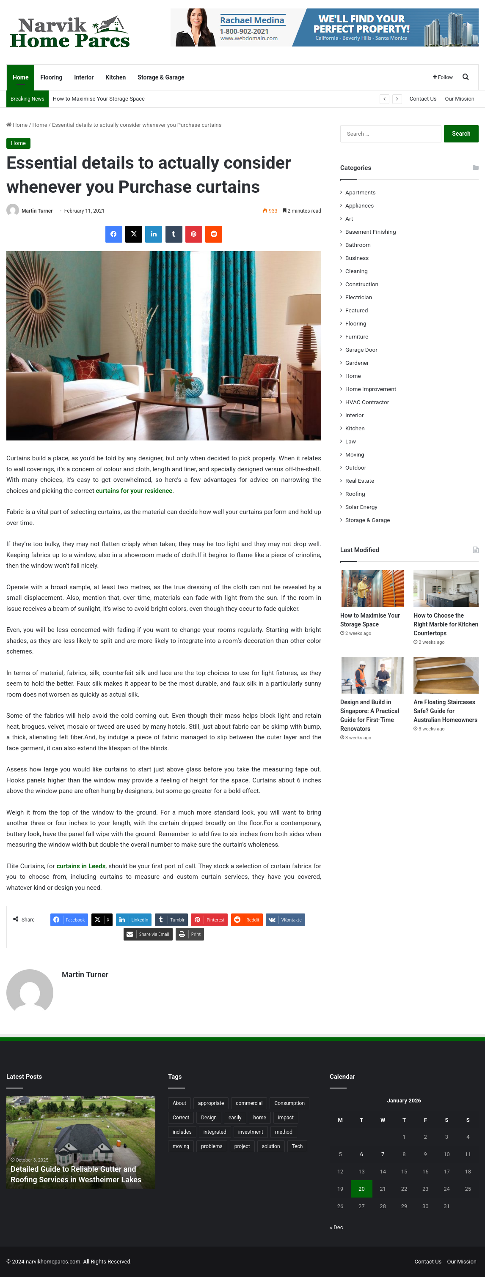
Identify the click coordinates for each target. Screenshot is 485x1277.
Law (350, 441)
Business (357, 257)
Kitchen (115, 77)
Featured (356, 310)
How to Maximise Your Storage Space (99, 99)
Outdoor (355, 467)
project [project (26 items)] (242, 1146)
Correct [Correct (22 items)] (181, 1118)
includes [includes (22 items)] (182, 1132)
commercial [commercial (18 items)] (249, 1103)
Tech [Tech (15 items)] (297, 1146)
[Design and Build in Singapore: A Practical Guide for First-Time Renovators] (372, 675)
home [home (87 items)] (260, 1118)
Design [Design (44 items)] (209, 1118)
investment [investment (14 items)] (250, 1132)
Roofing (355, 493)
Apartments (360, 192)
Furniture (356, 336)
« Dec (336, 1227)
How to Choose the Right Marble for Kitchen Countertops (445, 624)
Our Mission (459, 99)
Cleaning (356, 271)
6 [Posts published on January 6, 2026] (361, 1154)
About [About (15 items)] (179, 1103)
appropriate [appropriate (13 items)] (211, 1103)
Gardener (357, 362)
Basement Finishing (370, 231)
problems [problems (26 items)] (211, 1146)
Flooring (51, 77)
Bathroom (358, 244)
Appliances (359, 205)
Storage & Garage (161, 77)
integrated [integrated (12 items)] (215, 1132)
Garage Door (361, 349)
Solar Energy (361, 506)
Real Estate (359, 480)
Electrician (358, 297)
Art (349, 218)
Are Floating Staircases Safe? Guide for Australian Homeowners (445, 711)
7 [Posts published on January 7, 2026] (382, 1154)
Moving (354, 454)
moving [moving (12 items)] (181, 1146)
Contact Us (423, 99)
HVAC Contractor (367, 402)
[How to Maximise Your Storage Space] (372, 588)
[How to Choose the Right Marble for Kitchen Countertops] (446, 588)
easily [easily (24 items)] (235, 1118)
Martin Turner (37, 211)
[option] (80, 1142)
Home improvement (370, 389)
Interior (84, 77)
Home (20, 77)
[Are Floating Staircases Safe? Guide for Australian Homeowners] (446, 675)
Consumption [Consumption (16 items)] (289, 1103)
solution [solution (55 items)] (271, 1146)
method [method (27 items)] (283, 1132)
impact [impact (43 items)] (286, 1118)
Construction (361, 284)
